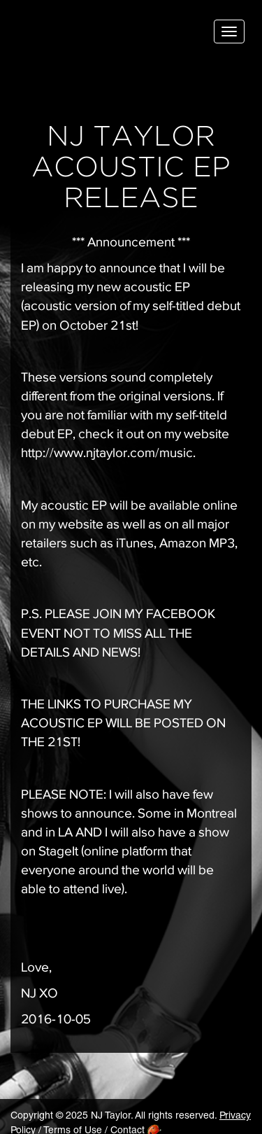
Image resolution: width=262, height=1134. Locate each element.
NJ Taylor (80, 34)
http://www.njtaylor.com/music (107, 452)
